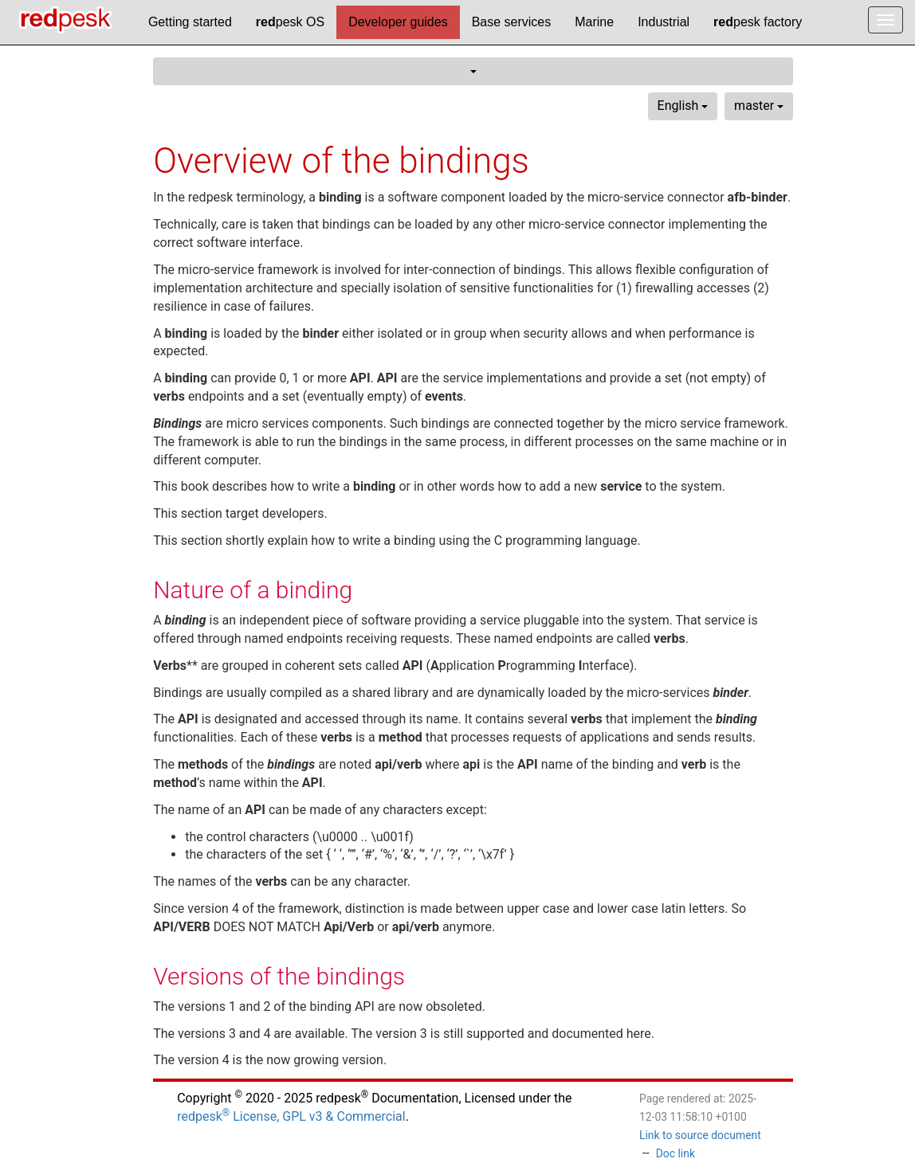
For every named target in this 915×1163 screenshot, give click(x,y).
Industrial (663, 22)
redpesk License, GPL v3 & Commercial (291, 1116)
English (683, 105)
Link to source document (700, 1135)
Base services (512, 22)
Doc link (675, 1153)
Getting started (190, 22)
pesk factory (757, 22)
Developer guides (398, 22)
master (758, 105)
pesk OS (290, 22)
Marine (594, 22)
